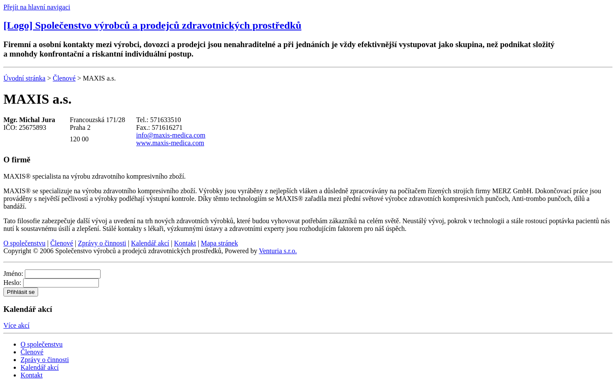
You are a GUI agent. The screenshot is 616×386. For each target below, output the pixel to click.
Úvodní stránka (24, 78)
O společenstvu (24, 243)
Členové (64, 78)
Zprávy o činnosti (102, 243)
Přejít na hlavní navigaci (36, 7)
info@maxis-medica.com (170, 135)
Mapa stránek (219, 243)
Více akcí (16, 325)
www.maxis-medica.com (170, 143)
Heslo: (12, 282)
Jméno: (13, 273)
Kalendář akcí (150, 243)
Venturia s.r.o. (278, 250)
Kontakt (185, 243)
